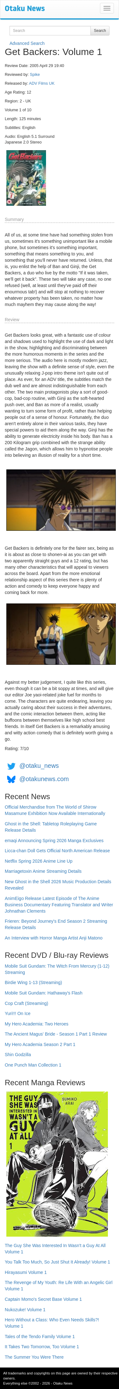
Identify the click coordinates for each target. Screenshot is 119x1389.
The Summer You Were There (34, 1357)
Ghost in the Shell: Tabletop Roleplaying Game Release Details (51, 827)
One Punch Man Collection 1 (33, 1065)
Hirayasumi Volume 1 (26, 1272)
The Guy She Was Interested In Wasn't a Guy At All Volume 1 (55, 1248)
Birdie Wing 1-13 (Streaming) (33, 982)
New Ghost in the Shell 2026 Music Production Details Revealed (58, 884)
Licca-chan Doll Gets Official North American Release (57, 850)
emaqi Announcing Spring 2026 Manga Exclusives (54, 840)
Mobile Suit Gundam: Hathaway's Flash (44, 992)
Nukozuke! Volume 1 (25, 1309)
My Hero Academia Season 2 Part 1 (40, 1044)
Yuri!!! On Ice (17, 1013)
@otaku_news (39, 765)
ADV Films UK (41, 83)
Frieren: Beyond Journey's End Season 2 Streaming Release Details (56, 924)
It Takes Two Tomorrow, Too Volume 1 (42, 1346)
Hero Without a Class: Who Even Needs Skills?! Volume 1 (52, 1323)
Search (100, 30)
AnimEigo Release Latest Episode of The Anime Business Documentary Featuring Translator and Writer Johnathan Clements (59, 905)
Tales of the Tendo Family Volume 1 (40, 1336)
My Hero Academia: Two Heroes (37, 1023)
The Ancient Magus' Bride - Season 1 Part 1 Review (56, 1034)
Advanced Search (27, 43)
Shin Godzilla (18, 1054)
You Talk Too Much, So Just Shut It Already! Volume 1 (57, 1261)
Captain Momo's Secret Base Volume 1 (43, 1299)
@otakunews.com (44, 778)
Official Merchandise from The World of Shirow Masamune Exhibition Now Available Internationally (55, 810)
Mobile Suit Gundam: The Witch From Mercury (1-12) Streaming (57, 969)
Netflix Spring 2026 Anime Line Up (38, 861)
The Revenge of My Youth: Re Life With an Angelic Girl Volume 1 (58, 1285)
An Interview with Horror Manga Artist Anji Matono (53, 937)
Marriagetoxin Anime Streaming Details (43, 871)
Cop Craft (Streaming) (26, 1003)
